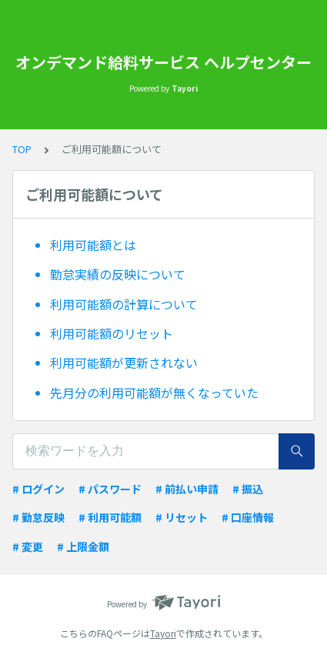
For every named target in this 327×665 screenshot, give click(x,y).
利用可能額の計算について (124, 304)
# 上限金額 (83, 546)
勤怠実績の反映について (117, 274)
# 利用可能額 (110, 517)
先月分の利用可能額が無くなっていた (154, 392)
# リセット (181, 517)
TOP (22, 149)
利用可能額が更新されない (124, 362)
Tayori (163, 633)
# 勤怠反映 (38, 517)
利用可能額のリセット (111, 333)
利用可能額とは (93, 245)
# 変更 (27, 546)
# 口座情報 (248, 517)
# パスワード (110, 488)
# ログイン (38, 488)
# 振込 (247, 488)
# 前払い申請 (187, 488)
